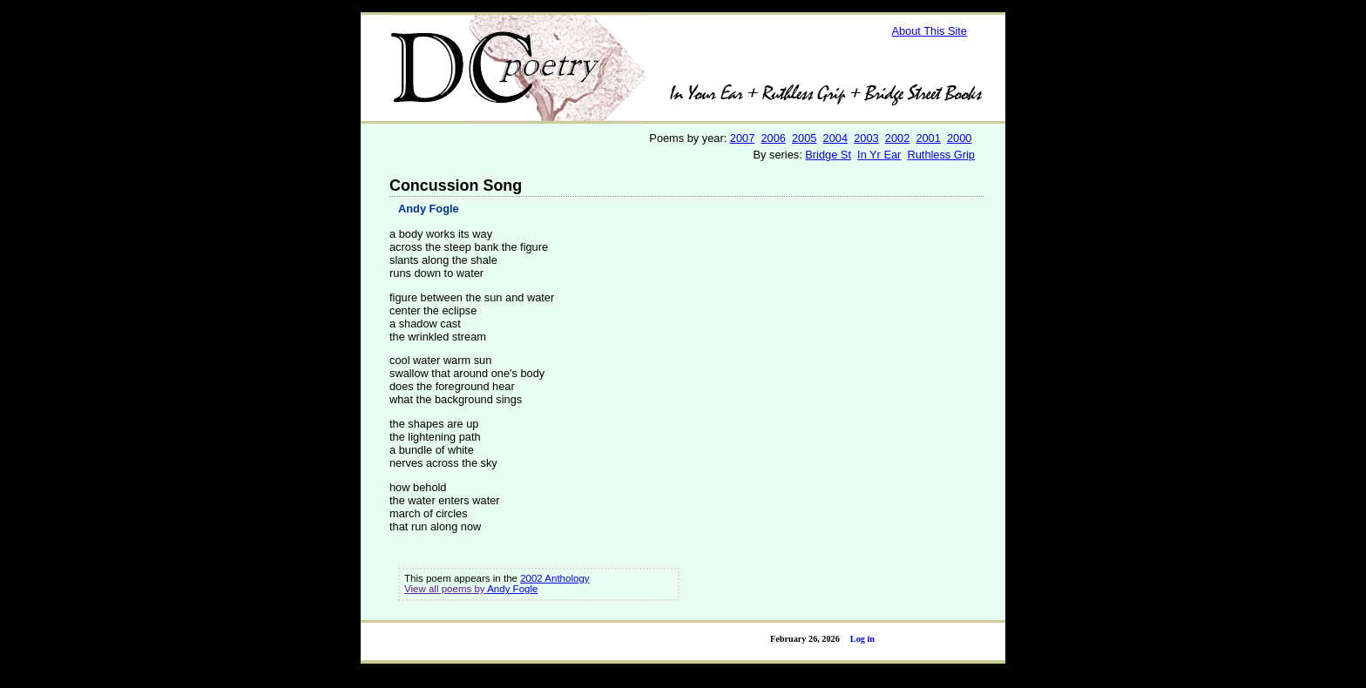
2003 (866, 138)
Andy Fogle (428, 208)
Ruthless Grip (941, 154)
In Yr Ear (879, 154)
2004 (835, 138)
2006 (773, 138)
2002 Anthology (554, 578)
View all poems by (445, 588)
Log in (862, 639)
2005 (804, 138)
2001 (928, 138)
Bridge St (828, 154)
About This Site (929, 30)
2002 (897, 138)
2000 (959, 138)
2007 (742, 138)
